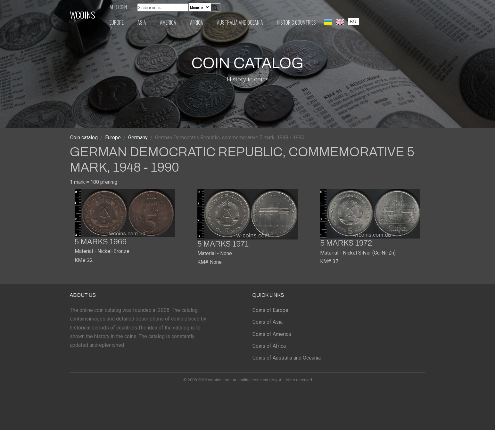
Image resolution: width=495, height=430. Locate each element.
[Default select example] (199, 7)
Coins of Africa (269, 346)
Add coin (118, 7)
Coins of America (271, 334)
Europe (117, 22)
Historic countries (296, 22)
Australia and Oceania (240, 22)
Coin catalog (84, 137)
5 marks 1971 (223, 244)
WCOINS (82, 14)
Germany (138, 137)
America (168, 22)
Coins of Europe (270, 310)
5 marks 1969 (101, 242)
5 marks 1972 (346, 243)
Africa (196, 22)
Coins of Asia (267, 322)
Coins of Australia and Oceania (286, 358)
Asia (141, 22)
